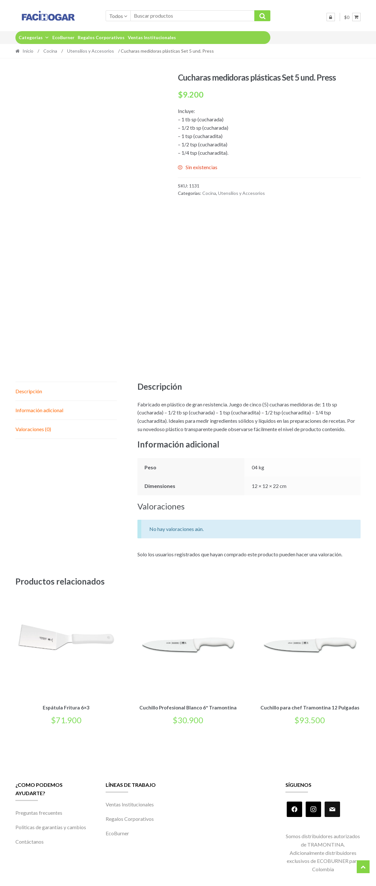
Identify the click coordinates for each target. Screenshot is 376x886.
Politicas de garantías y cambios (50, 826)
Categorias (34, 37)
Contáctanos (29, 841)
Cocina (50, 51)
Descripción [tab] (28, 391)
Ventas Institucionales (152, 37)
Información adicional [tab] (39, 410)
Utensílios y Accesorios (90, 51)
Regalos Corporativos (101, 37)
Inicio (27, 51)
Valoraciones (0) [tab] (33, 429)
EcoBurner (63, 37)
